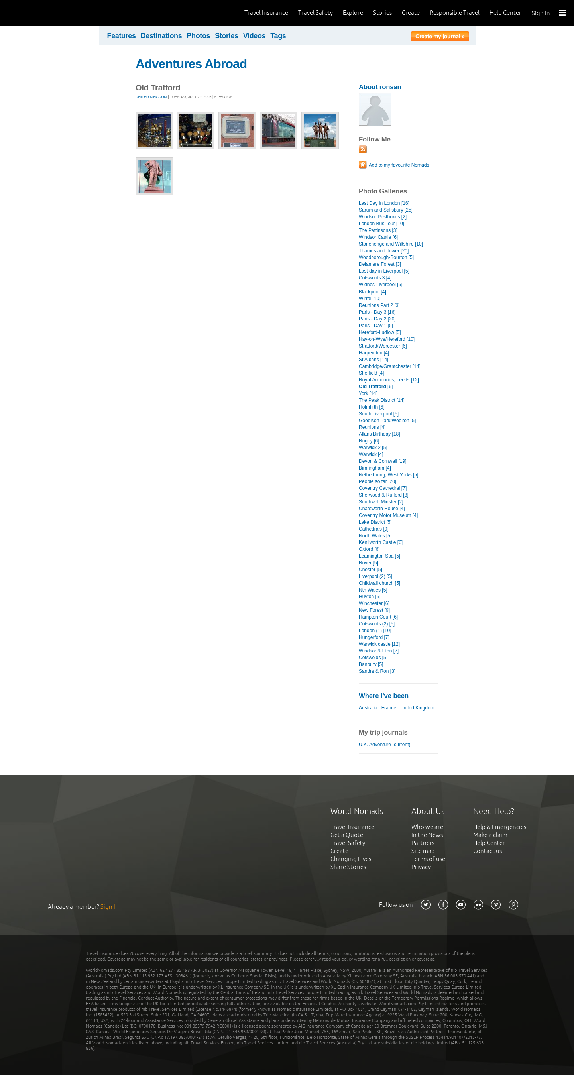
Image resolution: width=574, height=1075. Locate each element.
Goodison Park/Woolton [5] (387, 420)
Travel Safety (315, 12)
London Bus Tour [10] (381, 223)
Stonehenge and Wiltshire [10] (391, 244)
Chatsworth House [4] (382, 508)
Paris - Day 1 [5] (376, 325)
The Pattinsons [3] (378, 230)
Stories (382, 12)
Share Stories (348, 866)
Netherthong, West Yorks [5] (388, 475)
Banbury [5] (371, 664)
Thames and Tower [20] (384, 251)
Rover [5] (368, 563)
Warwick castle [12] (379, 644)
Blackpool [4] (372, 292)
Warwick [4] (371, 454)
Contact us (487, 850)
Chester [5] (370, 569)
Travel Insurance (266, 12)
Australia (368, 708)
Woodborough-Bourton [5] (386, 257)
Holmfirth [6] (372, 407)
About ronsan (380, 87)
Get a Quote (346, 834)
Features (121, 36)
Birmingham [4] (375, 468)
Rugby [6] (369, 441)
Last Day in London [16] (384, 203)
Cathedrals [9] (374, 529)
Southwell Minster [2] (381, 502)
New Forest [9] (374, 610)
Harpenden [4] (374, 353)
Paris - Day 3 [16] (377, 312)
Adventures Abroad (191, 64)
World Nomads (42, 13)
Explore (353, 12)
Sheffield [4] (371, 373)
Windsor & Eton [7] (379, 651)
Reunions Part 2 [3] (379, 305)
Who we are (427, 826)
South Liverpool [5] (379, 414)
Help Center (505, 12)
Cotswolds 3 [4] (375, 278)
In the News (427, 834)
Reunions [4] (372, 427)
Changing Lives (350, 858)
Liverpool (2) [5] (375, 576)
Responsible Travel (455, 12)
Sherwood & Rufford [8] (384, 495)
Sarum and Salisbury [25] (386, 210)
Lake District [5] (375, 522)
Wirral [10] (370, 298)
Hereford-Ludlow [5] (380, 332)
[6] (376, 386)
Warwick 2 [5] (373, 447)
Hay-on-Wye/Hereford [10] (387, 339)
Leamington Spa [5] (379, 556)
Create (411, 12)
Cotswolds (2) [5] (377, 624)
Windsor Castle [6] (378, 237)
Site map (423, 850)
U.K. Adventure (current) (385, 744)
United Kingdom (151, 97)
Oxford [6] (369, 549)
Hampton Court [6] (378, 617)
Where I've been (384, 696)
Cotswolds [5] (373, 657)
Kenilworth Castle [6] (381, 542)
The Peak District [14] (382, 400)
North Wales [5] (375, 535)
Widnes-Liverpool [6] (381, 284)
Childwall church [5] (379, 583)
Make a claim (490, 834)
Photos (198, 36)
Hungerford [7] (374, 637)
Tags (278, 36)
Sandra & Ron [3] (377, 671)
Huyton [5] (370, 596)
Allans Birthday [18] (379, 434)
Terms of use (428, 858)
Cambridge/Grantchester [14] (390, 366)
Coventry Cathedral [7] (383, 488)
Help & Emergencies (499, 826)
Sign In (541, 13)
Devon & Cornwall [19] (383, 461)
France (388, 708)
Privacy (421, 866)
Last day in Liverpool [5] (384, 271)
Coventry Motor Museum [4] (388, 515)
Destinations (161, 36)
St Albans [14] (373, 359)
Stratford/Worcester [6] (383, 346)
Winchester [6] (374, 603)
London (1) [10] (375, 630)
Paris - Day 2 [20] (377, 319)
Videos (254, 36)
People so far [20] (377, 481)
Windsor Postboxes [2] (383, 217)
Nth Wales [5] (373, 590)
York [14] (368, 393)
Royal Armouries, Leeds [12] (389, 380)
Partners (422, 842)
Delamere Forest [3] (380, 264)
